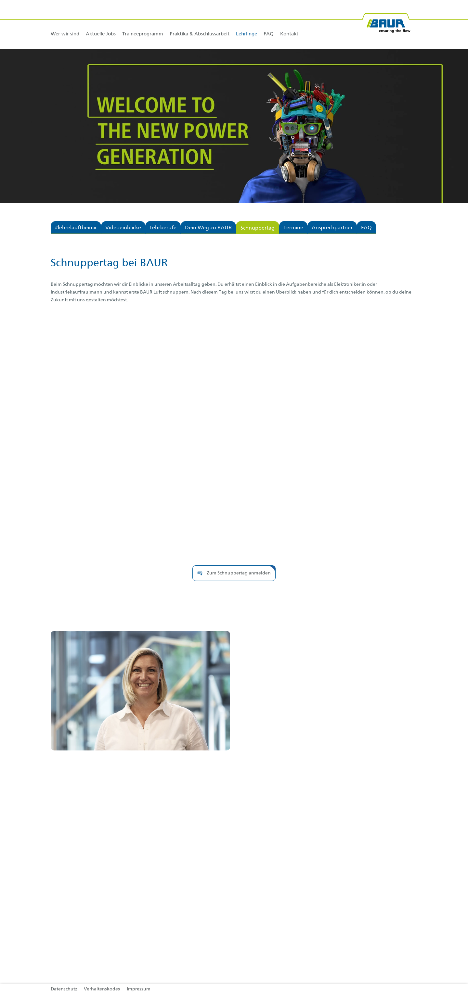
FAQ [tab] (366, 228)
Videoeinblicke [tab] (123, 228)
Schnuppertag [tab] (257, 228)
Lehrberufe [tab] (163, 228)
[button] (234, 573)
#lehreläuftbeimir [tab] (76, 228)
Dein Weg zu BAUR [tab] (208, 228)
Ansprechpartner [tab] (332, 228)
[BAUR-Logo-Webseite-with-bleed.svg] (386, 20)
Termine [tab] (293, 228)
